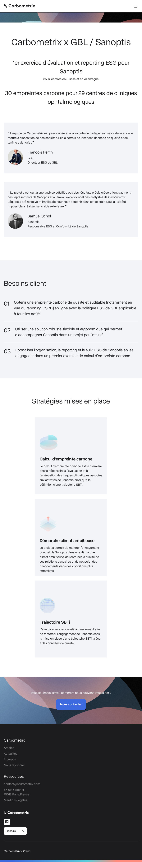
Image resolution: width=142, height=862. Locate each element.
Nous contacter (71, 704)
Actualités (10, 753)
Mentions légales (15, 800)
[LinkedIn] (7, 822)
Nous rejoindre (14, 765)
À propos (10, 759)
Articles (9, 747)
